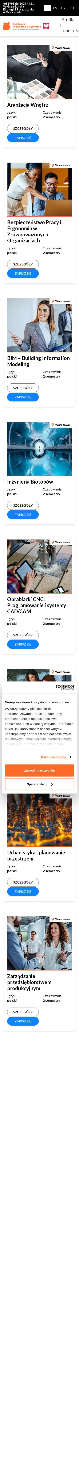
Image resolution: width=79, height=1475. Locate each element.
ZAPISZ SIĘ (23, 138)
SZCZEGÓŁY (23, 128)
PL (47, 8)
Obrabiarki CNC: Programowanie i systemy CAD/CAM (36, 605)
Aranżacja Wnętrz (27, 105)
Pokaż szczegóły (53, 757)
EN (55, 8)
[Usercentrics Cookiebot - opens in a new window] (56, 687)
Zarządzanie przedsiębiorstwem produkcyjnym (29, 982)
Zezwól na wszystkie (39, 770)
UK (63, 8)
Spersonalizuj (39, 784)
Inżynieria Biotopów (30, 482)
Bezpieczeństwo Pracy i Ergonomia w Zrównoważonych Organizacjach (34, 231)
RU (72, 8)
